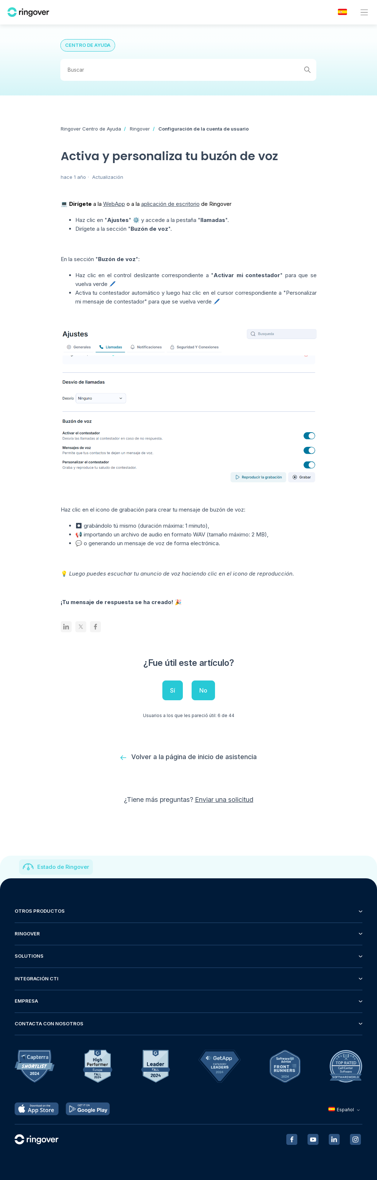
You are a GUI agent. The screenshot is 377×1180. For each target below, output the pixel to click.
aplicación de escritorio (170, 203)
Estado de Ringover (63, 866)
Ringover (140, 129)
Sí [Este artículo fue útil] (172, 690)
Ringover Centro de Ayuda (91, 129)
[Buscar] (188, 70)
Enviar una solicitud (224, 799)
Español (345, 1109)
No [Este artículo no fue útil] (203, 690)
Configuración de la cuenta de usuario (203, 129)
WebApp (114, 203)
